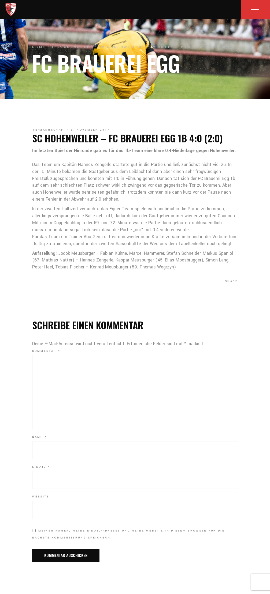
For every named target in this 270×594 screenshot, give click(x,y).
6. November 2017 (90, 130)
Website (40, 496)
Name (39, 437)
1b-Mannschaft (72, 47)
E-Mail (41, 466)
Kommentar (46, 351)
